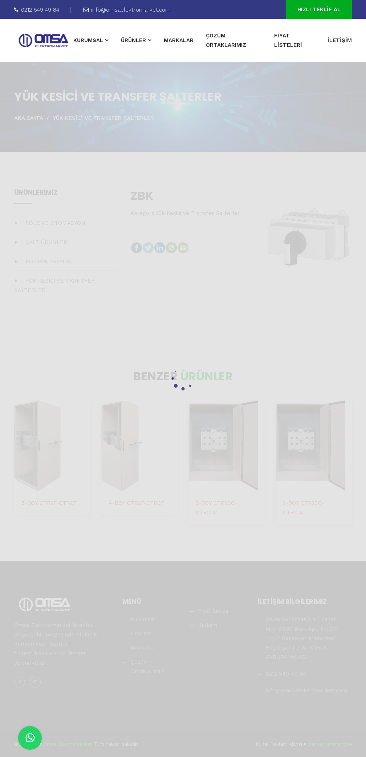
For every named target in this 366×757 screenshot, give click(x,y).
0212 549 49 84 (36, 10)
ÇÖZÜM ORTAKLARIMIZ (226, 40)
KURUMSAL (88, 40)
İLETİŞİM (340, 40)
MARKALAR (179, 40)
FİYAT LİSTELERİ (288, 40)
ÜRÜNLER (133, 40)
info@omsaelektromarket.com (127, 10)
